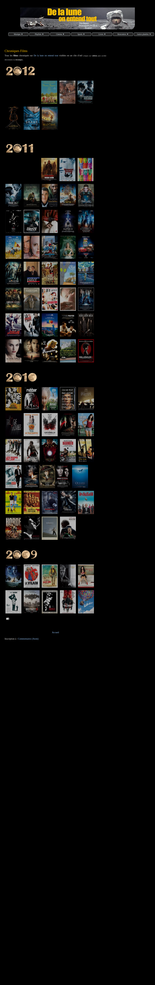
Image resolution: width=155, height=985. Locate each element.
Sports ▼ (81, 34)
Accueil (55, 632)
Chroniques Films (16, 51)
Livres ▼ (102, 34)
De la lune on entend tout (46, 55)
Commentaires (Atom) (28, 638)
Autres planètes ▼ (144, 34)
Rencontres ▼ (123, 34)
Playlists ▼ (39, 34)
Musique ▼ (18, 34)
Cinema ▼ (60, 34)
